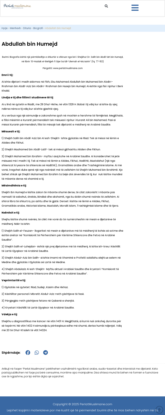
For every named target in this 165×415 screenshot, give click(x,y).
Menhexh (15, 28)
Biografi (38, 28)
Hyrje (5, 28)
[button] (106, 6)
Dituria (27, 28)
